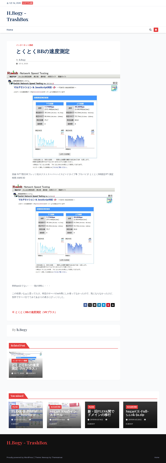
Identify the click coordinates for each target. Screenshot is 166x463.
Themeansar (57, 457)
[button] (150, 29)
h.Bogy (22, 60)
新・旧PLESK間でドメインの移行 (101, 413)
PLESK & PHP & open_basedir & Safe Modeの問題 (24, 414)
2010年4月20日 (135, 420)
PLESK (15, 407)
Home (10, 29)
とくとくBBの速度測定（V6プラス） (34, 312)
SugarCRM (55, 407)
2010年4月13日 (59, 420)
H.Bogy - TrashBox (17, 16)
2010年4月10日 (20, 420)
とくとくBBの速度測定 (43, 51)
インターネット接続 (24, 45)
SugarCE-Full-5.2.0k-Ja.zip (137, 413)
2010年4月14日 (97, 420)
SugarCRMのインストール (63, 413)
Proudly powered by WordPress (20, 457)
